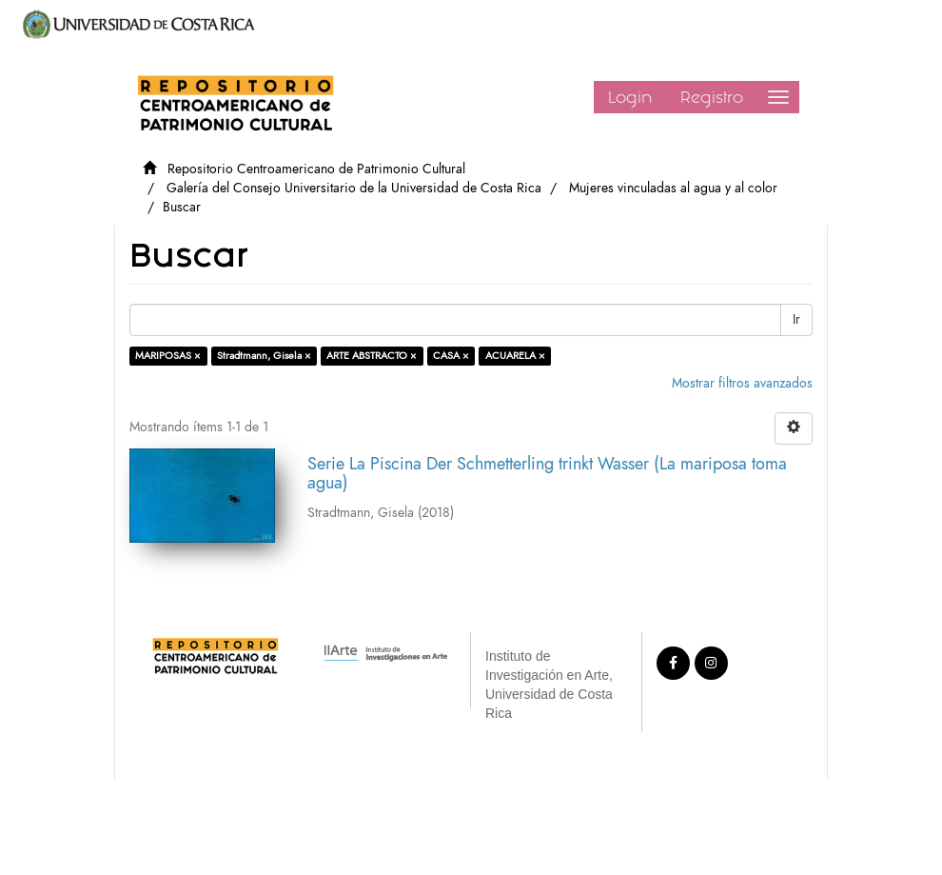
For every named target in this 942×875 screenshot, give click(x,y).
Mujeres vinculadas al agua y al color (673, 188)
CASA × (451, 355)
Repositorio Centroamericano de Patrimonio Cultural (316, 169)
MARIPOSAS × (168, 355)
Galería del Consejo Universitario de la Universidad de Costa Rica (354, 188)
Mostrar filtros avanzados (742, 383)
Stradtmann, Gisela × (264, 355)
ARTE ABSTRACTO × (371, 355)
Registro (711, 97)
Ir (796, 319)
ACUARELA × (515, 355)
